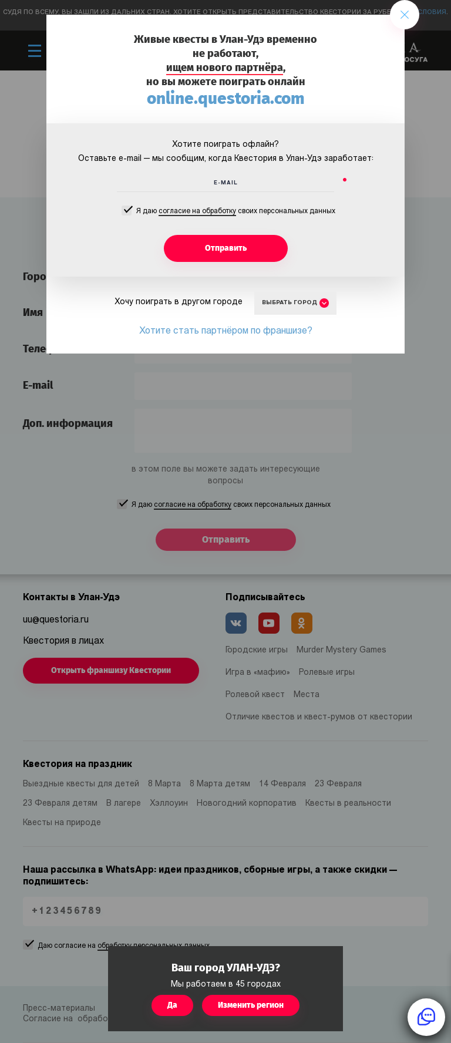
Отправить (226, 248)
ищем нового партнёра (224, 67)
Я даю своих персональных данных (235, 212)
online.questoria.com (226, 98)
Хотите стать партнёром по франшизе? (225, 331)
